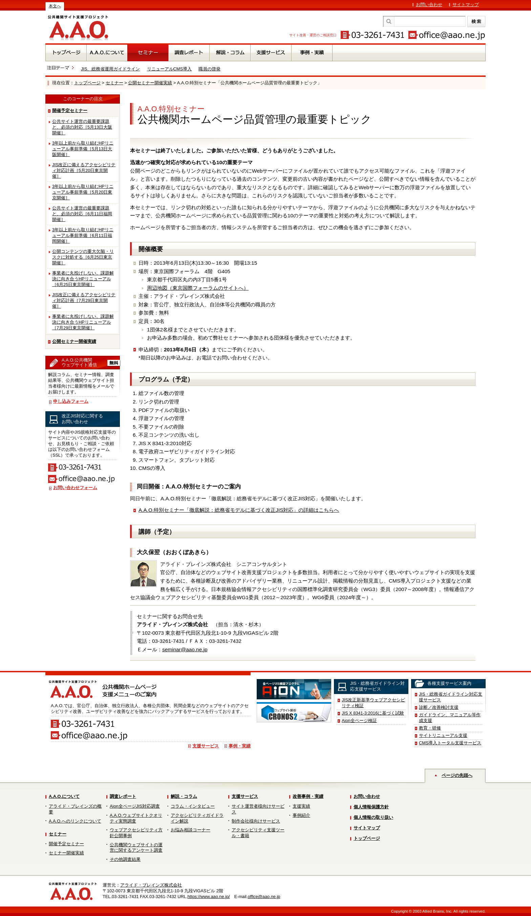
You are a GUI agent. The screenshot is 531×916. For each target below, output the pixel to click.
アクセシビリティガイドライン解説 (197, 818)
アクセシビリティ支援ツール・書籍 (258, 832)
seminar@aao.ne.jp (184, 649)
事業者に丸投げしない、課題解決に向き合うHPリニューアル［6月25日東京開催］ (83, 278)
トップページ (87, 82)
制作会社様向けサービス (256, 821)
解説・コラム (184, 796)
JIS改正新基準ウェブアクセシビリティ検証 (373, 702)
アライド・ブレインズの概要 (75, 809)
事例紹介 (301, 815)
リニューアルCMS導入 (169, 68)
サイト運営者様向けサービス (258, 809)
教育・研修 (430, 727)
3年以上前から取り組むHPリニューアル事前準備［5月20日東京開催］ (82, 192)
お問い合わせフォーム (75, 487)
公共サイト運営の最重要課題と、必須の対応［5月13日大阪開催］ (82, 127)
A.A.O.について (64, 796)
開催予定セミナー (69, 110)
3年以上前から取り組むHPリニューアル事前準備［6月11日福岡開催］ (82, 235)
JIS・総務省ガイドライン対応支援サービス (451, 697)
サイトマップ (465, 4)
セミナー (114, 82)
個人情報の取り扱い (373, 817)
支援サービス (205, 745)
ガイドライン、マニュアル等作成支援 (450, 717)
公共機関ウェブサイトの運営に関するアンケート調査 (136, 847)
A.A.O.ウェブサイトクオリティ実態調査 (136, 818)
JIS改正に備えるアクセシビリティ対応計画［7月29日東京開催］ (84, 300)
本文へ (55, 6)
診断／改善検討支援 (439, 707)
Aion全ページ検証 (359, 720)
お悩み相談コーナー (190, 829)
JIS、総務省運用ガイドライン (110, 68)
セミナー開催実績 (66, 852)
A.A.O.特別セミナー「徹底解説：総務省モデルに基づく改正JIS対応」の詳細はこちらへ (239, 510)
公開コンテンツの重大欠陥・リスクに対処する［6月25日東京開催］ (83, 257)
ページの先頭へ (457, 775)
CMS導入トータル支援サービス (450, 742)
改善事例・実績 (308, 796)
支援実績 (301, 806)
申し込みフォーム (70, 401)
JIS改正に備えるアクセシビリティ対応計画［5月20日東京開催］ (84, 170)
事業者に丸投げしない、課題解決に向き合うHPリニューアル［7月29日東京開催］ (83, 322)
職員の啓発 (209, 68)
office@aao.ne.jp (264, 896)
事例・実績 (240, 745)
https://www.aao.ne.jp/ (208, 896)
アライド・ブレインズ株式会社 (151, 885)
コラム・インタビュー (193, 806)
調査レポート (123, 796)
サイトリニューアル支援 (443, 735)
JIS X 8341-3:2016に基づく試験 (373, 713)
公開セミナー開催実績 (150, 82)
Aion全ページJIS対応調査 (135, 806)
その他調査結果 (125, 859)
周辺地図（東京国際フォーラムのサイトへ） (198, 288)
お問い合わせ (429, 4)
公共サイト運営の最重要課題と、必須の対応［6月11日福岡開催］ (82, 213)
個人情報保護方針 (371, 806)
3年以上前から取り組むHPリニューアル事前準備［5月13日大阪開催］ (82, 148)
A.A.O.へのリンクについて (75, 821)
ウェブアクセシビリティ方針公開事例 (136, 832)
